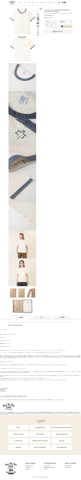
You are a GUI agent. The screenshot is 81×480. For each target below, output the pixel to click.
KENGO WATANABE (40, 447)
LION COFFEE (40, 434)
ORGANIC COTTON (50, 2)
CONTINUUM (18, 440)
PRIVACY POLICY (68, 465)
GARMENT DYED (40, 427)
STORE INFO (67, 467)
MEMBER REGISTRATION (49, 467)
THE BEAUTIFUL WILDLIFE (40, 440)
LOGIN (45, 469)
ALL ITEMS (20, 2)
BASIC (18, 427)
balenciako (61, 440)
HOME (10, 5)
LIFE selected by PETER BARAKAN (61, 427)
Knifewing (18, 447)
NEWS (56, 2)
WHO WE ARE (43, 2)
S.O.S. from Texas (14, 5)
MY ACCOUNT (47, 465)
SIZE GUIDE (27, 467)
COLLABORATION (61, 447)
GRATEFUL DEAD (18, 434)
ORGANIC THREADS (62, 434)
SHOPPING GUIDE (29, 465)
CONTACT (27, 469)
